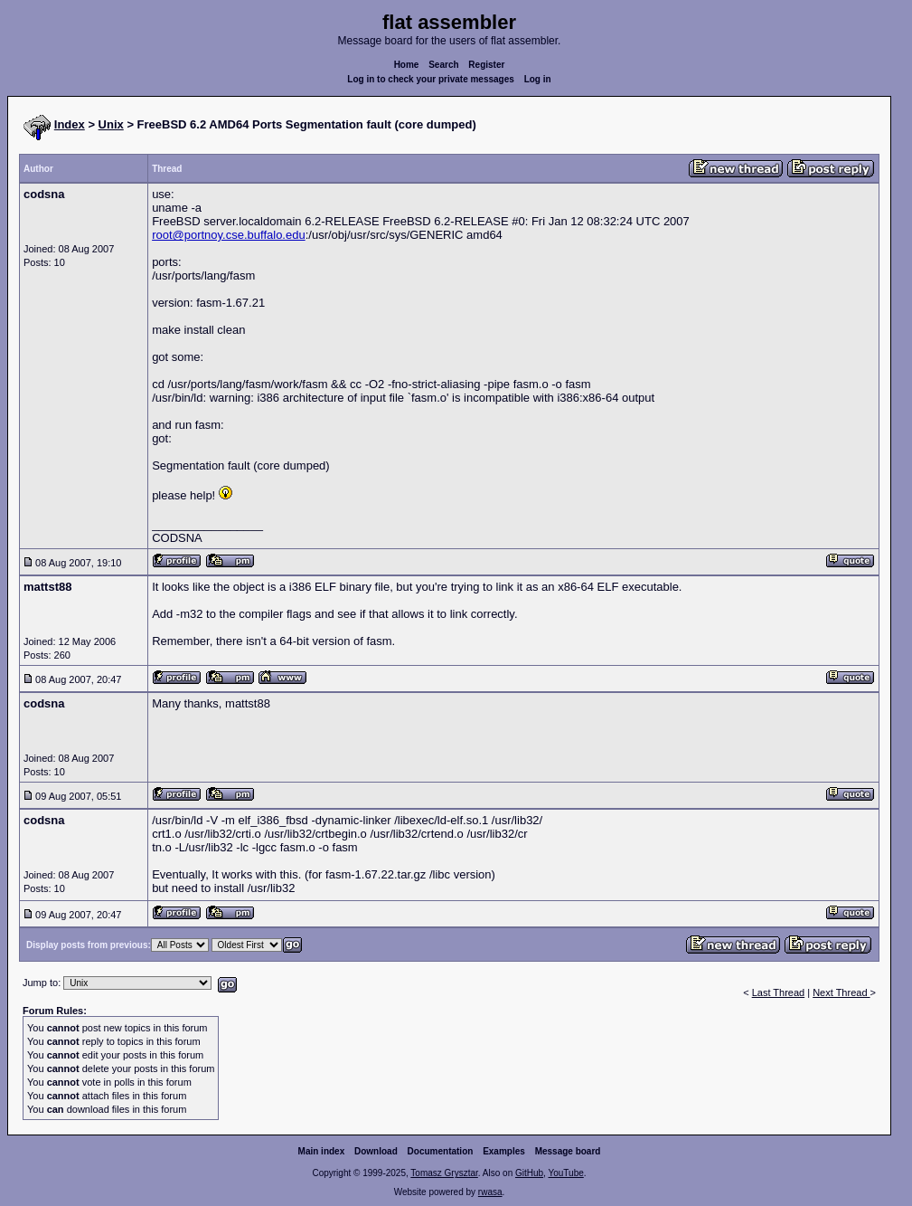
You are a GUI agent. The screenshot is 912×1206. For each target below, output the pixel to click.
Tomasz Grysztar (443, 1173)
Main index (321, 1151)
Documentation (441, 1151)
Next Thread (841, 992)
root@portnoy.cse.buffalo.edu (229, 235)
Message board (568, 1151)
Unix (111, 124)
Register (486, 65)
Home (406, 65)
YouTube (565, 1173)
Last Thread (778, 992)
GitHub (529, 1173)
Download (376, 1151)
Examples (504, 1151)
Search (443, 65)
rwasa (490, 1192)
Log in (537, 79)
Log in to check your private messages (430, 79)
